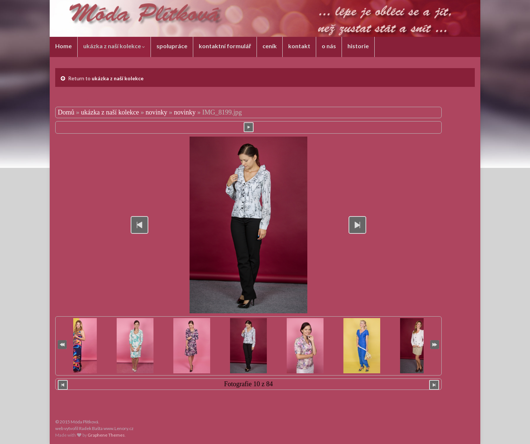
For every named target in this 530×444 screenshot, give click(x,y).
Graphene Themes (106, 435)
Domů (66, 112)
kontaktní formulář (225, 45)
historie (358, 45)
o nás (329, 45)
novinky (156, 112)
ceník (269, 45)
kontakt (299, 45)
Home (63, 45)
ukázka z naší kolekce (114, 45)
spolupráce (171, 45)
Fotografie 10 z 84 (248, 384)
